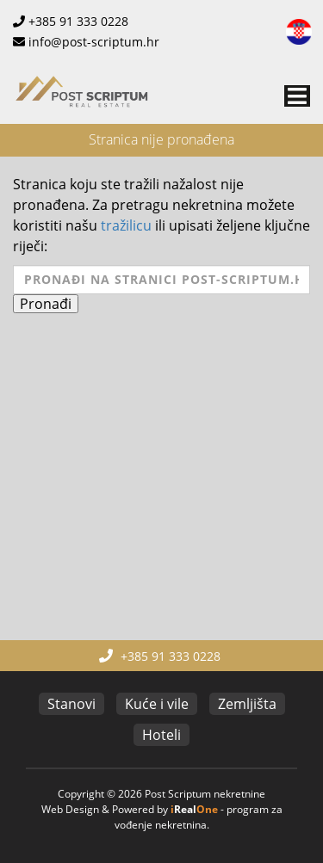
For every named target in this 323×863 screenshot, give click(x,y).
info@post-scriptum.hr (93, 42)
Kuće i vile (157, 703)
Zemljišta (247, 703)
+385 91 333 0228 (78, 21)
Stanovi (71, 703)
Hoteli (161, 734)
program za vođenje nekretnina (199, 817)
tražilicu (126, 225)
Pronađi (45, 303)
